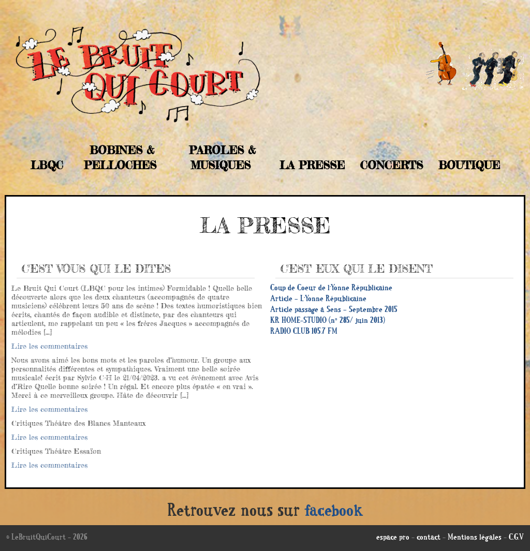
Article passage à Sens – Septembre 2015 (334, 310)
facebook (333, 512)
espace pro (392, 538)
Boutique (469, 165)
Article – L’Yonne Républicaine (318, 299)
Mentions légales (475, 538)
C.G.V (516, 538)
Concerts (391, 165)
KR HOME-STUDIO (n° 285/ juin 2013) (327, 321)
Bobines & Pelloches (120, 157)
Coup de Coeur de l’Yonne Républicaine (331, 288)
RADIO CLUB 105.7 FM (303, 332)
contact (428, 538)
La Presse (312, 165)
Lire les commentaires (49, 345)
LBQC (47, 165)
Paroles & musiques (222, 157)
